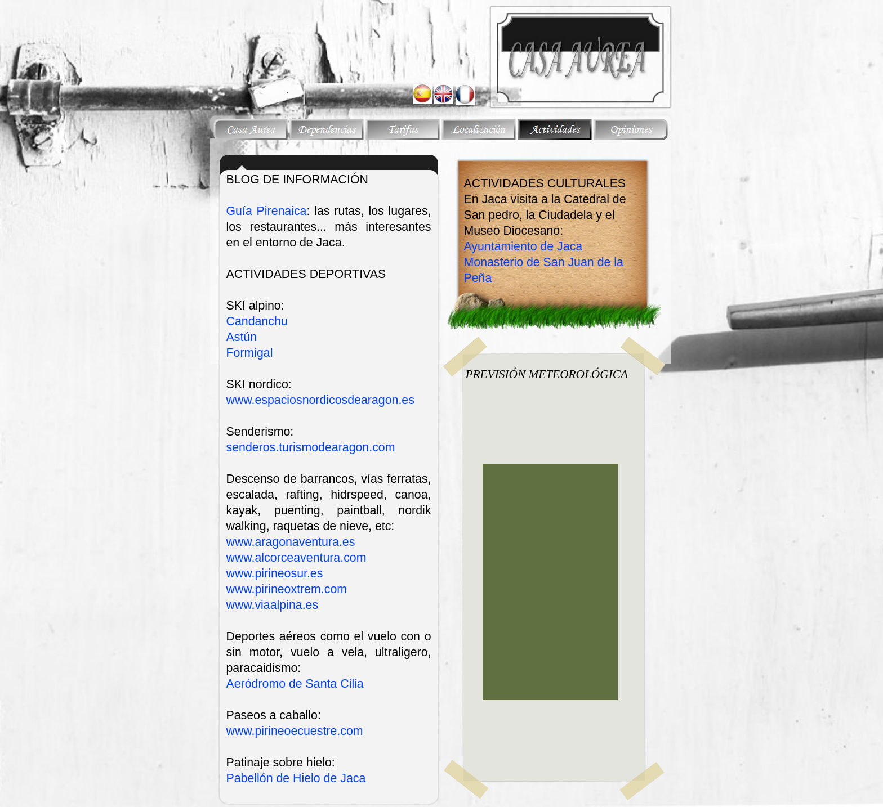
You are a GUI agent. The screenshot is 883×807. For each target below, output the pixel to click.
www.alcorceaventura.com (296, 557)
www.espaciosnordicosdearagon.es (320, 400)
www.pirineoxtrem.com (286, 589)
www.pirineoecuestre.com (294, 731)
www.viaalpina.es (272, 605)
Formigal (249, 353)
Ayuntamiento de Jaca (523, 246)
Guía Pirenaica (266, 211)
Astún (241, 337)
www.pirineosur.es (274, 573)
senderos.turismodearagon (310, 447)
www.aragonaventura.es (290, 542)
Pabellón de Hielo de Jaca (296, 778)
